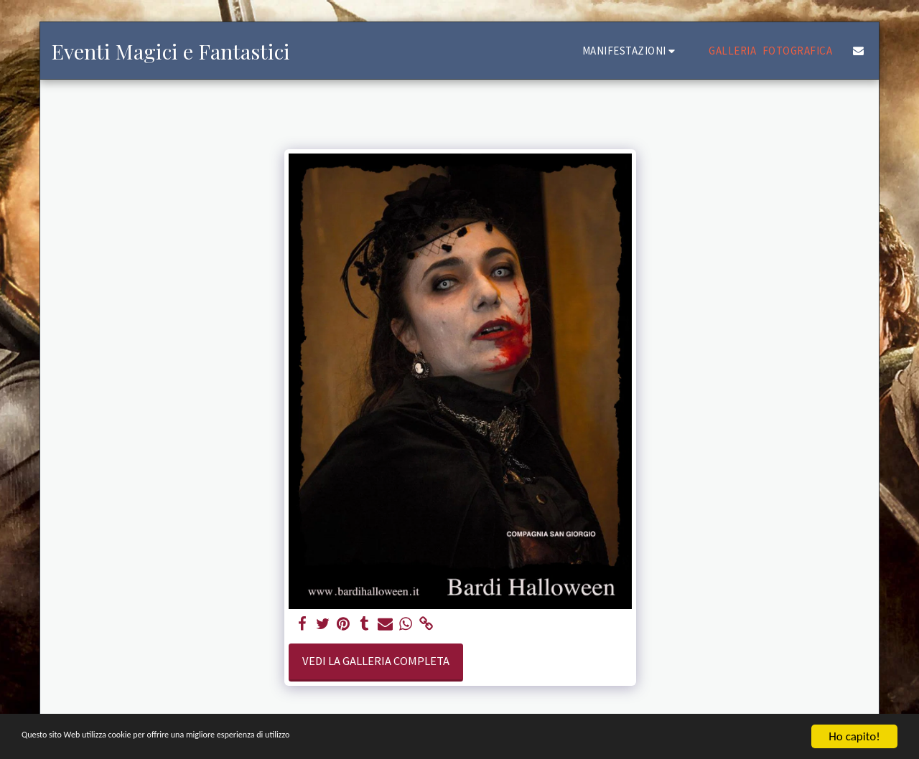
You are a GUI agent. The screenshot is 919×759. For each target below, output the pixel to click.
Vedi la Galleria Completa (375, 661)
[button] (631, 50)
